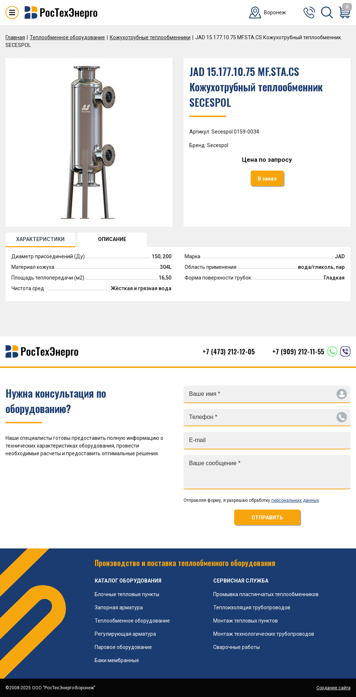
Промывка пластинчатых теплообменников (266, 594)
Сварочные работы (236, 647)
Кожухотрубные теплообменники (150, 37)
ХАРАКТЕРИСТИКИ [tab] (40, 239)
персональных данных (295, 500)
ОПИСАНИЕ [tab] (112, 239)
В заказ (267, 179)
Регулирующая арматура (125, 634)
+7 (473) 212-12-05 (229, 351)
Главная (15, 37)
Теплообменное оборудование (67, 37)
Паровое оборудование (123, 647)
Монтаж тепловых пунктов (245, 621)
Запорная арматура (119, 607)
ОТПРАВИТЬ (267, 518)
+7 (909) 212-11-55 (298, 351)
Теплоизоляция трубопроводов (251, 607)
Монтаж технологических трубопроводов (263, 634)
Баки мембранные (117, 660)
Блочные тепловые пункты (127, 594)
